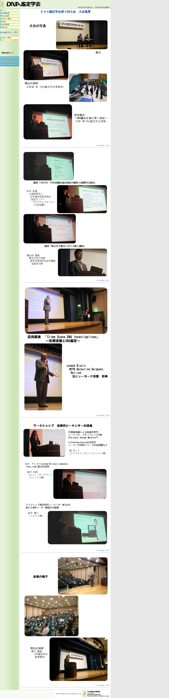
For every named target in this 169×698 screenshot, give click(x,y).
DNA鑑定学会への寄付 (9, 32)
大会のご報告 (6, 19)
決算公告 (4, 27)
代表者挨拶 (5, 13)
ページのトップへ (103, 145)
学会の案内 (5, 16)
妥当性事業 (5, 24)
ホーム (3, 10)
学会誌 (3, 22)
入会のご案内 (9, 39)
